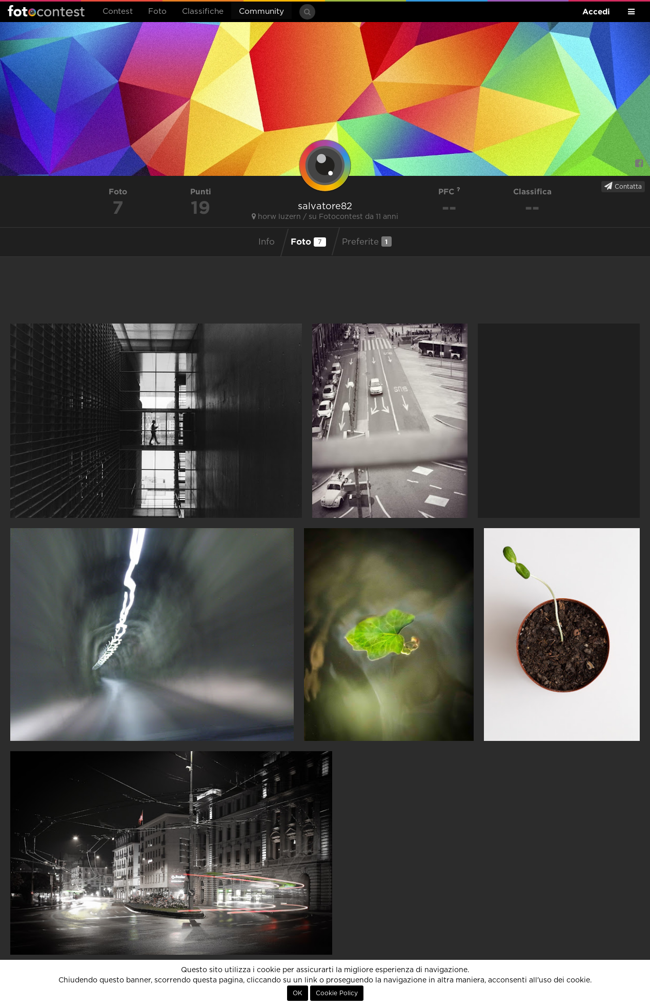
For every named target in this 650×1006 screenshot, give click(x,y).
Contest (118, 11)
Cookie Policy (337, 993)
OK (297, 993)
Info (266, 242)
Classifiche (203, 11)
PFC (449, 191)
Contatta (623, 186)
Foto (157, 11)
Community (261, 11)
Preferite (367, 241)
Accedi (596, 11)
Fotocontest (46, 10)
